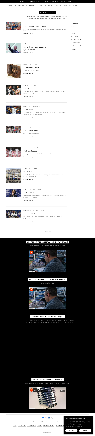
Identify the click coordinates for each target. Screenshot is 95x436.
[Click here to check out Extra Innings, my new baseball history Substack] (47, 1)
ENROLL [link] (40, 5)
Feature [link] (73, 33)
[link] (36, 31)
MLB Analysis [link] (74, 36)
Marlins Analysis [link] (75, 42)
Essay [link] (72, 30)
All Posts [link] (73, 27)
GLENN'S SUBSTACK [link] (51, 5)
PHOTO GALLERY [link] (65, 5)
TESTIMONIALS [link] (30, 5)
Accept (85, 430)
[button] (85, 5)
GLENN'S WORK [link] (60, 425)
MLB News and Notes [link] (77, 39)
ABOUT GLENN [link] (19, 5)
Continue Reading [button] (28, 33)
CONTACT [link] (76, 5)
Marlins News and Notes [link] (77, 46)
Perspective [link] (74, 49)
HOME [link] (10, 5)
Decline (71, 430)
